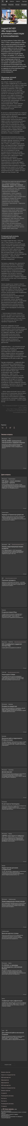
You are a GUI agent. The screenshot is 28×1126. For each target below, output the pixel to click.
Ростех (17, 4)
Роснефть (24, 4)
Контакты (4, 1098)
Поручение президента (8, 580)
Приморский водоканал (12, 478)
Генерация (3, 8)
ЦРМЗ (6, 1030)
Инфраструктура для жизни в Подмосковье (10, 868)
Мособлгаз (10, 963)
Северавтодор (4, 610)
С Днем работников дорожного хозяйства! (17, 544)
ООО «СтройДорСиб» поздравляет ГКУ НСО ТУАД (12, 645)
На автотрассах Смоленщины (10, 804)
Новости (18, 1)
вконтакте (2, 427)
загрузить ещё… (8, 1064)
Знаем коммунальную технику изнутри (13, 901)
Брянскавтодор (11, 704)
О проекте (4, 1093)
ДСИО (9, 544)
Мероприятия (5, 1080)
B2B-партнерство (4, 438)
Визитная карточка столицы (10, 933)
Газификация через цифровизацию (12, 1001)
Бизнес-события (5, 1072)
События (12, 1)
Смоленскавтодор (11, 769)
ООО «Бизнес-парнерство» (8, 1109)
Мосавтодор (10, 833)
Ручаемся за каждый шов (9, 706)
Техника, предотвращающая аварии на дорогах (12, 547)
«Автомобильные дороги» (12, 899)
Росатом (11, 4)
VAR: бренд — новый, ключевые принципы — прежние (11, 482)
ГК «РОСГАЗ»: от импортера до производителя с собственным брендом (12, 967)
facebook (6, 427)
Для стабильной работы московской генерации (13, 1033)
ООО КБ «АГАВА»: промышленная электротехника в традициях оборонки (13, 441)
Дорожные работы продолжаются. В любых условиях (12, 739)
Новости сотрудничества (8, 1075)
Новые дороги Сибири (8, 674)
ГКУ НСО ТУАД (11, 642)
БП (6, 1)
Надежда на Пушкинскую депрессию (13, 515)
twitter (10, 427)
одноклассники (14, 427)
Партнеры (24, 1)
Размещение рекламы (7, 1096)
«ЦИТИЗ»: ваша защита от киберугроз (13, 836)
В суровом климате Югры (9, 612)
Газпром (4, 4)
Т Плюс (8, 8)
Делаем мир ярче (7, 772)
